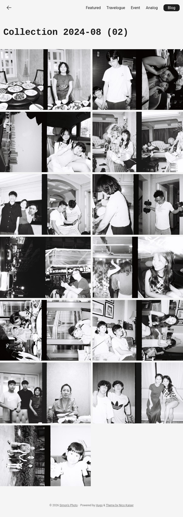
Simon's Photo (69, 505)
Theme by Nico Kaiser (120, 505)
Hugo (99, 505)
